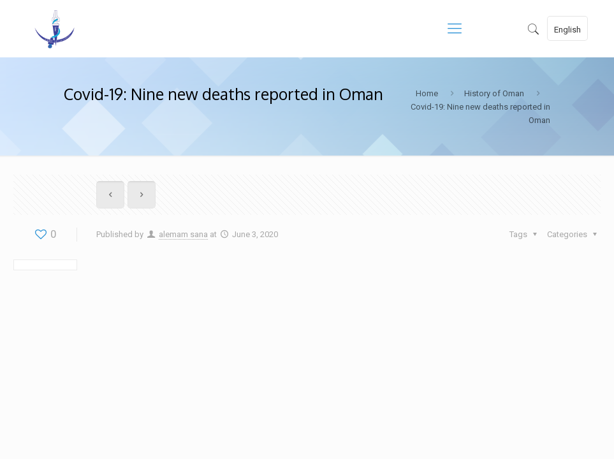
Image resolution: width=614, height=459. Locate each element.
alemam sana (183, 234)
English (567, 29)
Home (427, 93)
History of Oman (494, 93)
